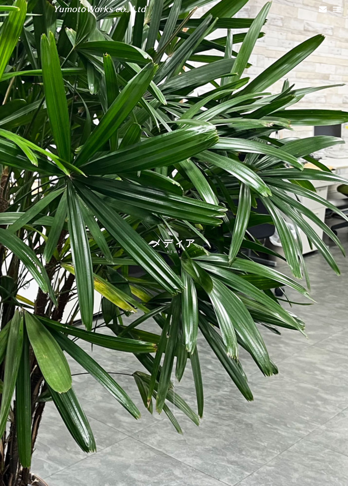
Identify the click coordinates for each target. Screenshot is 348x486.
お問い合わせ (69, 470)
